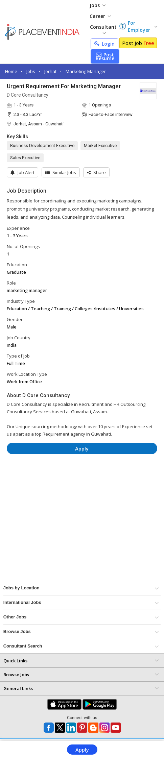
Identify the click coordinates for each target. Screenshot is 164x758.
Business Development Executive (42, 145)
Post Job (138, 43)
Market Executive (100, 145)
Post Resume (105, 56)
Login (104, 44)
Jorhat (50, 71)
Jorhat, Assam (28, 123)
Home (11, 71)
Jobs (98, 5)
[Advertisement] (82, 479)
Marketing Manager (86, 71)
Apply (82, 749)
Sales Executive (25, 157)
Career (100, 16)
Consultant (103, 29)
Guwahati (54, 123)
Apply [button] (82, 448)
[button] (96, 172)
